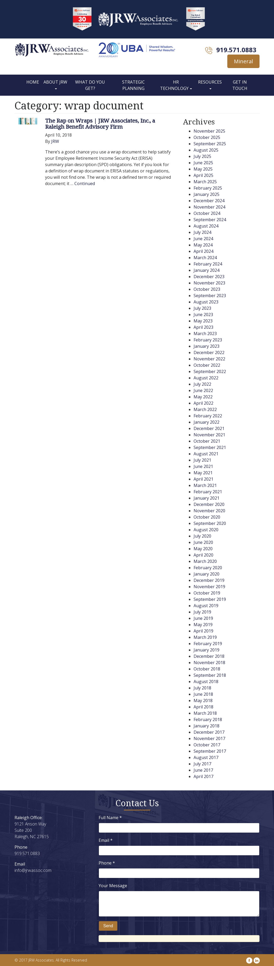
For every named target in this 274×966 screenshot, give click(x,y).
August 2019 (206, 605)
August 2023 (206, 302)
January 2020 (206, 574)
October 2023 (207, 289)
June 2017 (203, 770)
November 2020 (209, 511)
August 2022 (206, 378)
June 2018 (203, 694)
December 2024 (209, 201)
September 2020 (210, 523)
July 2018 (202, 688)
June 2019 (203, 618)
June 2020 (203, 542)
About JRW (55, 82)
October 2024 (207, 213)
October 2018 (207, 669)
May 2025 (203, 169)
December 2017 (209, 732)
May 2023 (203, 321)
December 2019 (209, 580)
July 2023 (202, 308)
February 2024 (208, 264)
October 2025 (207, 137)
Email (106, 840)
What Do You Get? (90, 85)
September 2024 (210, 220)
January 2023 (206, 346)
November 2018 (209, 662)
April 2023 (203, 327)
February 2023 (208, 340)
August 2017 (206, 757)
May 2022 (203, 397)
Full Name (110, 817)
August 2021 (206, 454)
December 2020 (209, 504)
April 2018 (203, 707)
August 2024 (206, 226)
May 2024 (203, 245)
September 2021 (210, 447)
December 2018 (209, 656)
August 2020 (206, 530)
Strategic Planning (133, 85)
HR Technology (174, 85)
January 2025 (206, 194)
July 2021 (202, 460)
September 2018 (210, 675)
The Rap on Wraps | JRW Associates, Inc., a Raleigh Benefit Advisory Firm (100, 123)
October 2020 (207, 517)
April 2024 (203, 251)
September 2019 (210, 599)
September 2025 (210, 144)
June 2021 (203, 466)
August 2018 (206, 681)
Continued (84, 183)
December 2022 (209, 352)
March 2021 (205, 485)
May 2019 (203, 624)
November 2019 (209, 587)
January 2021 (206, 498)
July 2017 (202, 764)
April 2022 (203, 403)
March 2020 (205, 561)
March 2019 (205, 637)
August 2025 (206, 150)
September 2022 (210, 371)
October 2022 (207, 365)
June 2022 (203, 390)
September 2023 (210, 295)
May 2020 (203, 549)
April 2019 (203, 631)
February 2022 (208, 416)
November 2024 (209, 207)
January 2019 (206, 650)
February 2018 (208, 719)
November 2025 (209, 131)
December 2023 (209, 276)
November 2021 (209, 435)
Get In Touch (239, 85)
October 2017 (207, 745)
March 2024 (205, 257)
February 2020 (208, 568)
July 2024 (202, 232)
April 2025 (203, 175)
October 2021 (207, 441)
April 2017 (203, 776)
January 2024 (206, 270)
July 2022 (202, 384)
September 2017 (210, 751)
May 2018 (203, 700)
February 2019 (208, 643)
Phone (107, 863)
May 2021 (203, 473)
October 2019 (207, 593)
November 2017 (209, 738)
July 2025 (202, 156)
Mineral (243, 61)
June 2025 (203, 163)
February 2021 (208, 492)
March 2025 (205, 182)
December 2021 (209, 428)
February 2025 (208, 188)
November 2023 (209, 283)
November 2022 (209, 359)
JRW (55, 141)
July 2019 (202, 612)
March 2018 (205, 713)
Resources (210, 82)
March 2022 (205, 409)
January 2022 (206, 422)
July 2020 (202, 536)
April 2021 (203, 479)
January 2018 (206, 726)
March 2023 (205, 333)
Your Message (113, 885)
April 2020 (203, 555)
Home (32, 82)
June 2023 (203, 314)
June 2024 (203, 239)
